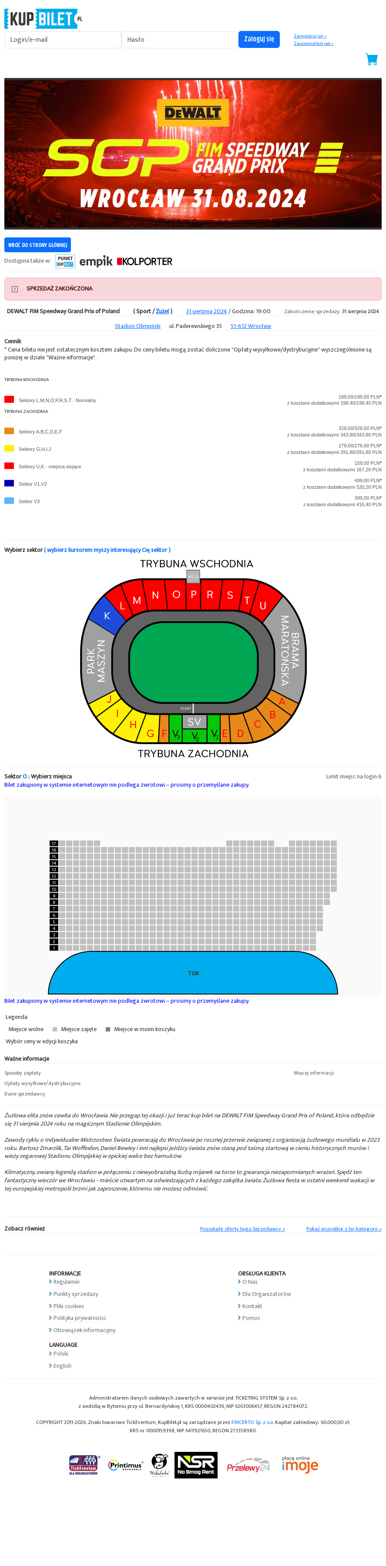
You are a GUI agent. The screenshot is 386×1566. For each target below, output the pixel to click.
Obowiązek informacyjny (84, 1330)
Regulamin (67, 1282)
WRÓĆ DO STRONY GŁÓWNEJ (37, 245)
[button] (48, 1073)
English (62, 1366)
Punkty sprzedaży (76, 1294)
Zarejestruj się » (310, 36)
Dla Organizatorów (266, 1294)
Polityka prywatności (80, 1318)
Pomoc (251, 1318)
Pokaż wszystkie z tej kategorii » (344, 1229)
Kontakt (252, 1306)
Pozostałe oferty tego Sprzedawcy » (242, 1229)
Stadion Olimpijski (138, 326)
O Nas (250, 1282)
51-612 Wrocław (251, 326)
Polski (61, 1354)
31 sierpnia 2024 (206, 311)
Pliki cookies (69, 1306)
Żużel (162, 311)
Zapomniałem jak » (313, 43)
